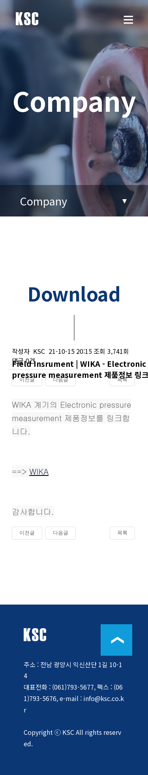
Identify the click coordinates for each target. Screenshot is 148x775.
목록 (122, 533)
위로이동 (116, 640)
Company (43, 201)
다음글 (60, 533)
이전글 (27, 533)
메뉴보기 (128, 25)
